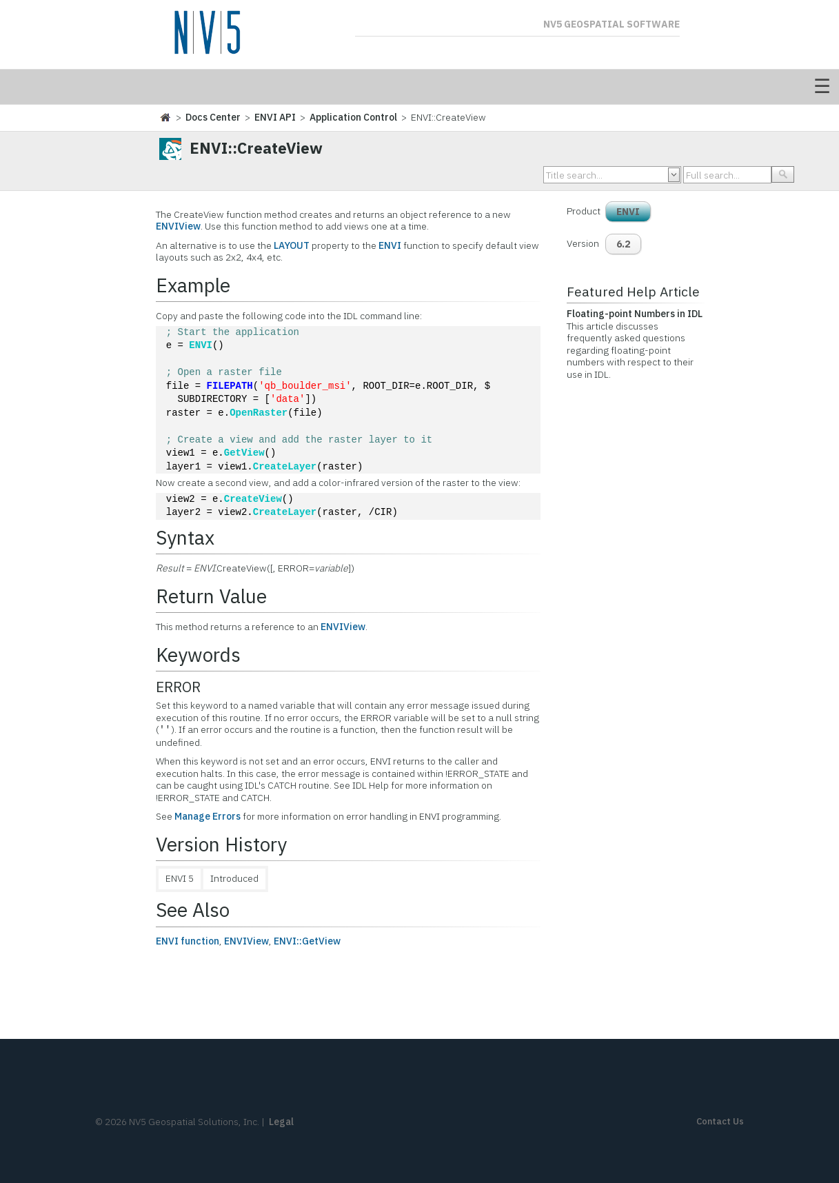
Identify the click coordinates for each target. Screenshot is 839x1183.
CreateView (253, 499)
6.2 (623, 244)
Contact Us (720, 1121)
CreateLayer (284, 467)
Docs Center (213, 117)
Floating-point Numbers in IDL (634, 313)
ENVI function (187, 941)
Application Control (353, 117)
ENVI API (275, 117)
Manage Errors (207, 816)
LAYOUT (292, 245)
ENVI (389, 245)
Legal (281, 1121)
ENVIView (178, 226)
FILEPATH (230, 386)
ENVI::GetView (307, 941)
